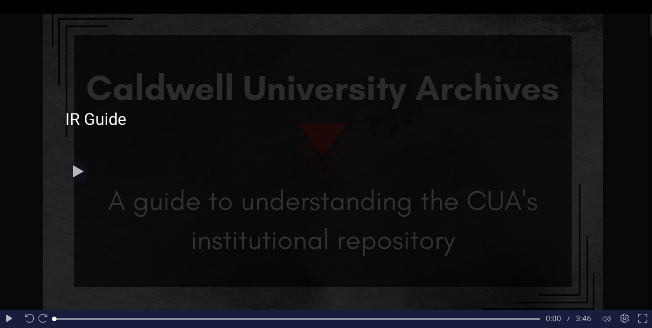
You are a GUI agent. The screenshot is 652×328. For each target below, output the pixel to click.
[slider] (297, 319)
